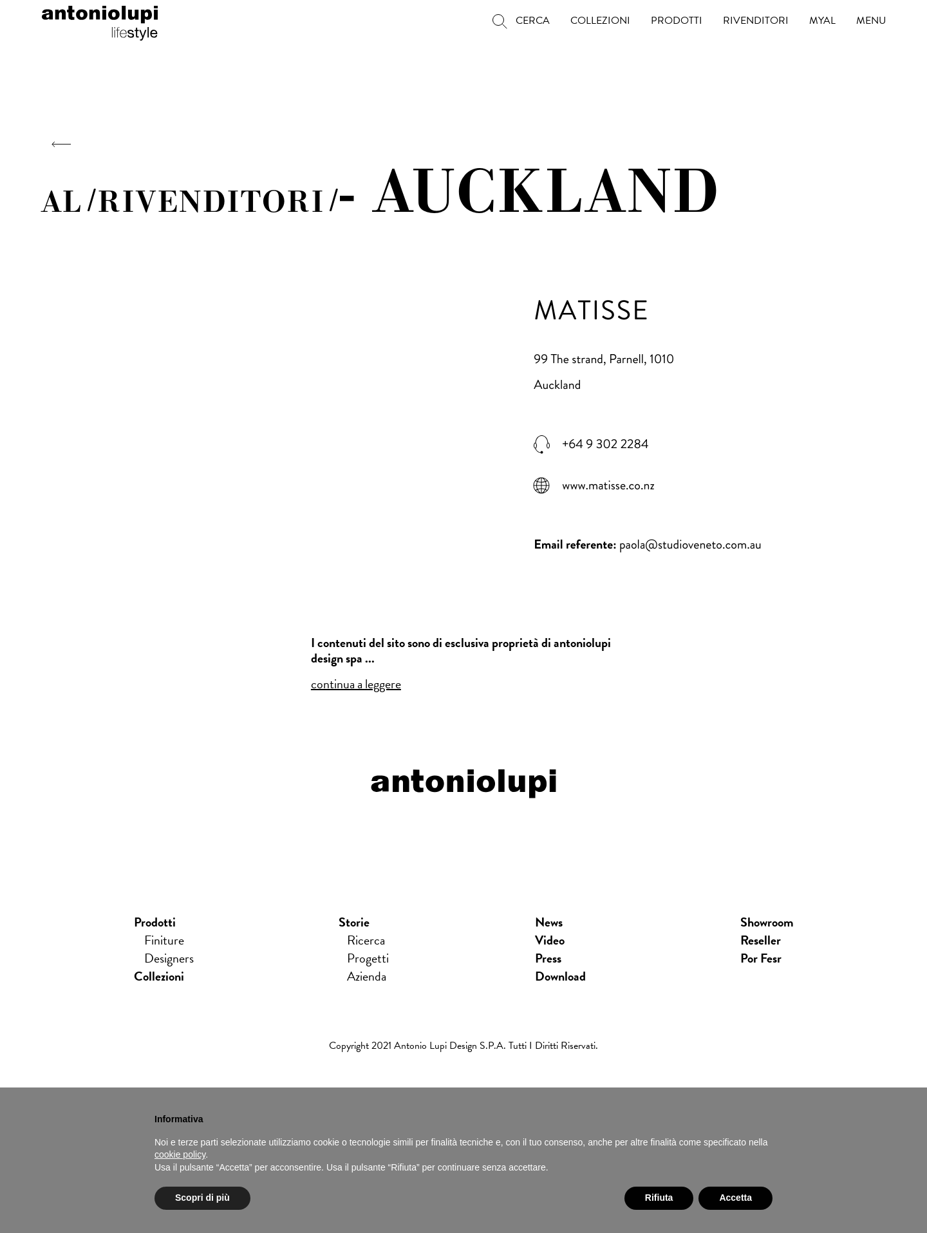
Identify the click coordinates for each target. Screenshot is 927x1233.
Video (550, 940)
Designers (169, 958)
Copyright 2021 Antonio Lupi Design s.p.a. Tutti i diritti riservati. (463, 1045)
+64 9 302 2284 (605, 444)
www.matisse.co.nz (608, 485)
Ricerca (366, 940)
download (560, 976)
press (548, 958)
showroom (767, 922)
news (549, 922)
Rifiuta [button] (659, 1197)
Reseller (760, 940)
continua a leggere (356, 683)
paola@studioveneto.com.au (690, 544)
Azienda (366, 976)
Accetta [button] (735, 1197)
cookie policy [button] (179, 1154)
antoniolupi (99, 20)
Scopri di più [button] (202, 1197)
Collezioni (159, 976)
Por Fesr (761, 958)
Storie (354, 922)
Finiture (164, 940)
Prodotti (155, 922)
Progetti (368, 958)
